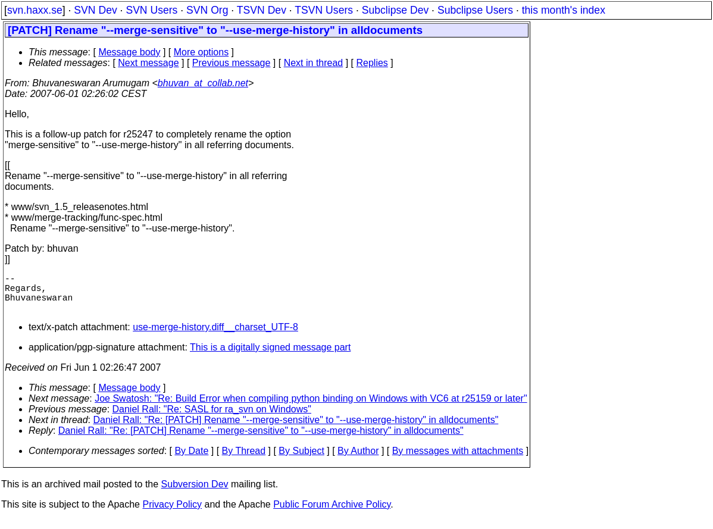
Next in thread (313, 63)
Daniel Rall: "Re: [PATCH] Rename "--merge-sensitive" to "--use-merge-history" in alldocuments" (296, 429)
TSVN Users (324, 10)
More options (201, 52)
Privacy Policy (172, 514)
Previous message (231, 63)
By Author (358, 460)
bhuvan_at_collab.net (203, 83)
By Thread (244, 460)
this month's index (563, 10)
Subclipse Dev (395, 10)
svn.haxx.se (34, 10)
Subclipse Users (475, 10)
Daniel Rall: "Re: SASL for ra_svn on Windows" (211, 419)
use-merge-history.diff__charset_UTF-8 (215, 336)
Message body (129, 52)
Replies (372, 63)
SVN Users (151, 10)
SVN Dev (95, 10)
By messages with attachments (458, 460)
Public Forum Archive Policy (331, 514)
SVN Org (207, 10)
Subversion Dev (195, 494)
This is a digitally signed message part (270, 357)
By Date (191, 460)
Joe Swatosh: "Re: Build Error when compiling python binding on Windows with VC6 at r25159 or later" (311, 408)
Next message (148, 63)
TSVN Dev (261, 10)
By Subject (301, 460)
